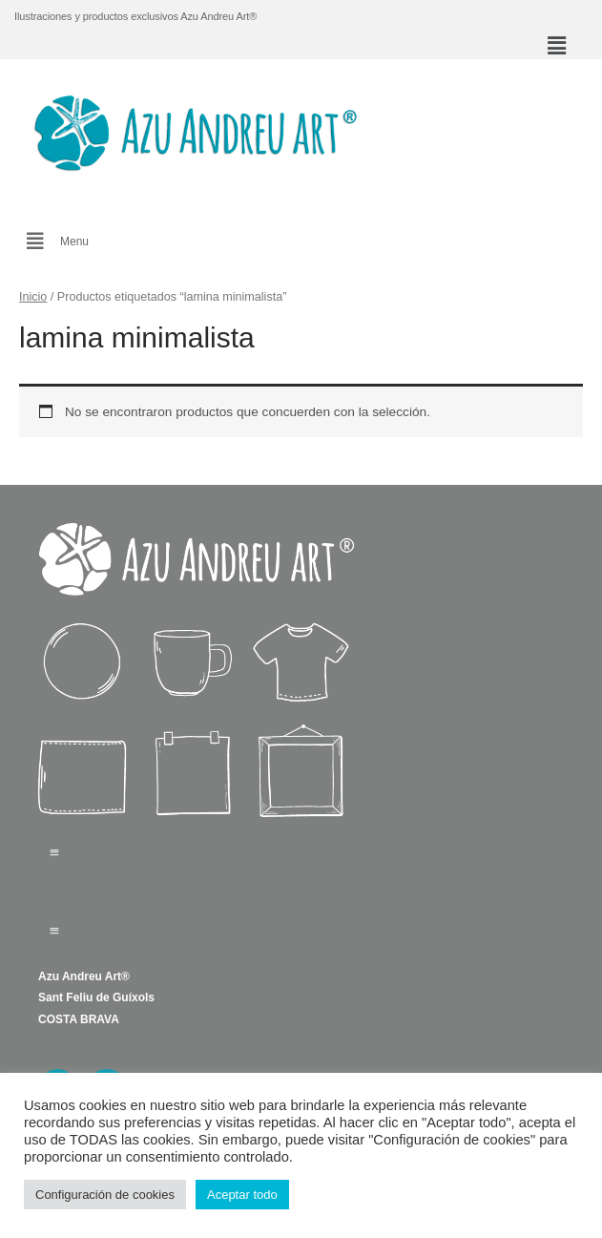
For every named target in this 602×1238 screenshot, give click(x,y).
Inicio (33, 297)
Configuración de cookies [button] (105, 1194)
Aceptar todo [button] (242, 1194)
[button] (557, 46)
